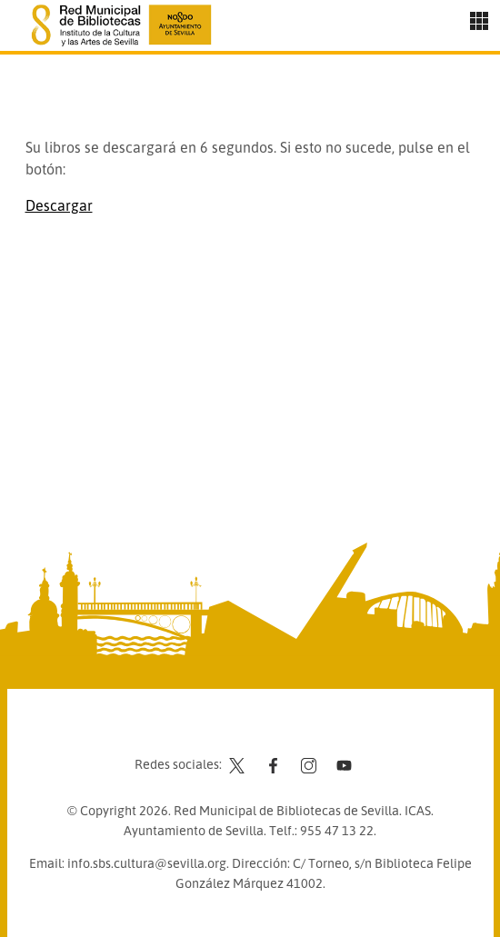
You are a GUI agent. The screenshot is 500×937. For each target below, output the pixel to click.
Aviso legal (277, 730)
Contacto (204, 730)
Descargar (59, 205)
